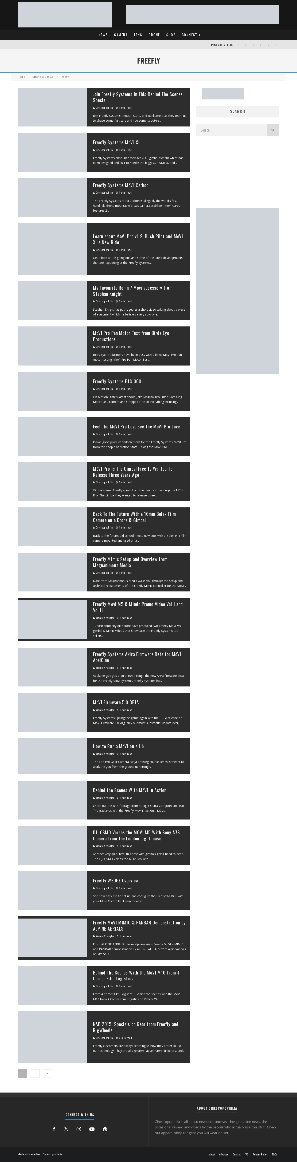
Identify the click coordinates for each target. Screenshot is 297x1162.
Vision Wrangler (104, 618)
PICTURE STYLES (222, 44)
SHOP (171, 34)
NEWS (103, 34)
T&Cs (274, 1154)
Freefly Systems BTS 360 (117, 381)
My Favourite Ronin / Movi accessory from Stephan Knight (133, 290)
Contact (236, 1154)
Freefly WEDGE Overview (116, 880)
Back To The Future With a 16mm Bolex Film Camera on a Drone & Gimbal (134, 516)
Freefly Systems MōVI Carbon (121, 185)
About (212, 1154)
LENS (138, 34)
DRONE (154, 34)
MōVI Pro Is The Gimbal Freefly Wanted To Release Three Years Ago (133, 471)
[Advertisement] (237, 172)
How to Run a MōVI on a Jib (118, 746)
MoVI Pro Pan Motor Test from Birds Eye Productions (131, 335)
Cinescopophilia (103, 107)
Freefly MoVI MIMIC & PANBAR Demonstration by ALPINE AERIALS (139, 925)
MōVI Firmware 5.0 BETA (116, 702)
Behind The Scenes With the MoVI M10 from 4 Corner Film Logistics (136, 975)
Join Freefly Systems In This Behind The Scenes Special (138, 97)
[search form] (231, 130)
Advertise (223, 1154)
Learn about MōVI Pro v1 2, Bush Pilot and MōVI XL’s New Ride (138, 239)
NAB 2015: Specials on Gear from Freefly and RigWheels (135, 1027)
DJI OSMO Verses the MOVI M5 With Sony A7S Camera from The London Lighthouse (136, 835)
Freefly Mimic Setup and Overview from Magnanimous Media (130, 562)
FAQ (246, 1154)
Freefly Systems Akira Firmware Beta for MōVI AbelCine (137, 657)
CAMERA (121, 34)
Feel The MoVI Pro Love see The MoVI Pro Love (136, 426)
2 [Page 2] (35, 1073)
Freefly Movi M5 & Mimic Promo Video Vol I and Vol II (138, 607)
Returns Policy (260, 1154)
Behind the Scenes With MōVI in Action (130, 790)
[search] (273, 130)
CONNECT (189, 34)
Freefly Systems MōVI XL (116, 142)
